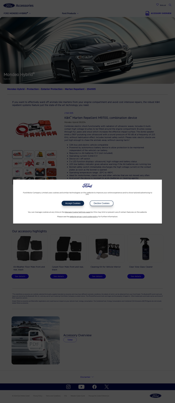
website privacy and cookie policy (84, 217)
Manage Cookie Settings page (77, 212)
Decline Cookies (101, 203)
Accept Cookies (72, 203)
